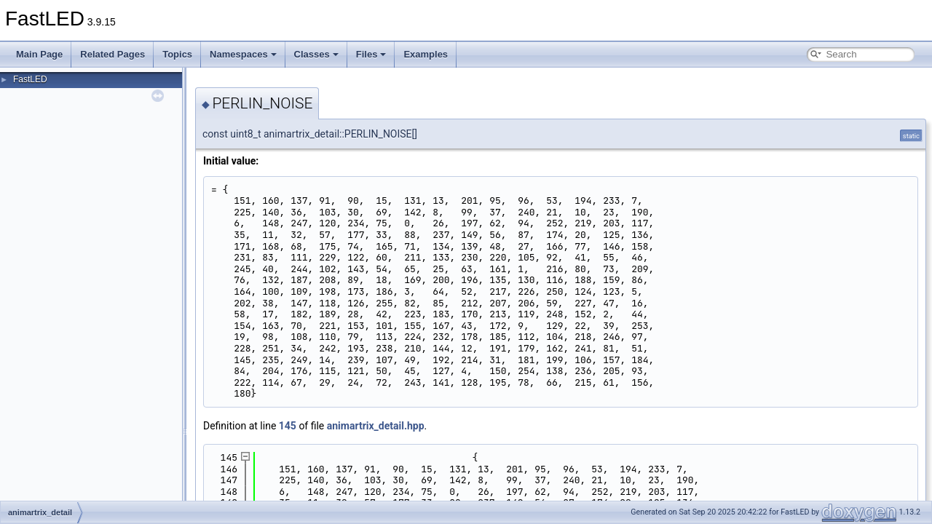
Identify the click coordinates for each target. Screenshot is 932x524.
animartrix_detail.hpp (375, 426)
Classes (316, 54)
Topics (177, 54)
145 (287, 426)
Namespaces (243, 54)
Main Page (39, 54)
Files (371, 54)
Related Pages (112, 54)
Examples (425, 54)
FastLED (30, 79)
